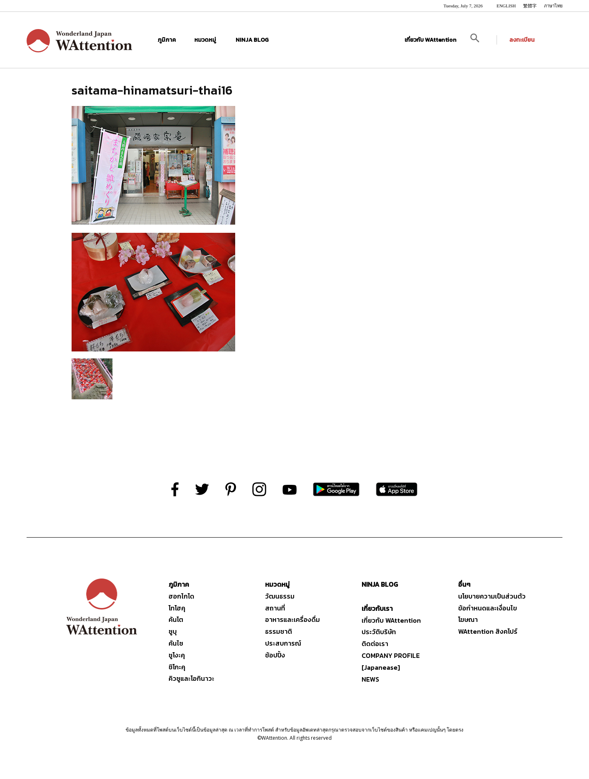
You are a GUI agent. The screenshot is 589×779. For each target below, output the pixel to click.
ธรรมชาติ (278, 631)
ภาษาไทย (553, 5)
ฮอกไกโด (181, 596)
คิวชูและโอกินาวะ (191, 678)
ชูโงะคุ (177, 655)
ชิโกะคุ (177, 667)
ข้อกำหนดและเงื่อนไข (487, 608)
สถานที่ (275, 608)
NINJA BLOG (252, 40)
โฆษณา (468, 619)
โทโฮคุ (177, 608)
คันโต (176, 619)
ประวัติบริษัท (379, 632)
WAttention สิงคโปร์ (487, 631)
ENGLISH (506, 5)
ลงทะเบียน (522, 40)
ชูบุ (173, 631)
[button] (481, 40)
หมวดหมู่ (206, 40)
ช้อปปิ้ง (275, 655)
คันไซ (176, 643)
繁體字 (530, 5)
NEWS (370, 679)
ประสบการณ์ (283, 643)
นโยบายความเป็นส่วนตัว (492, 596)
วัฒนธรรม (279, 596)
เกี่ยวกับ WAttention (430, 40)
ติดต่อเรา (375, 643)
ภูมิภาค (167, 40)
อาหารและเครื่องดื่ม (292, 619)
